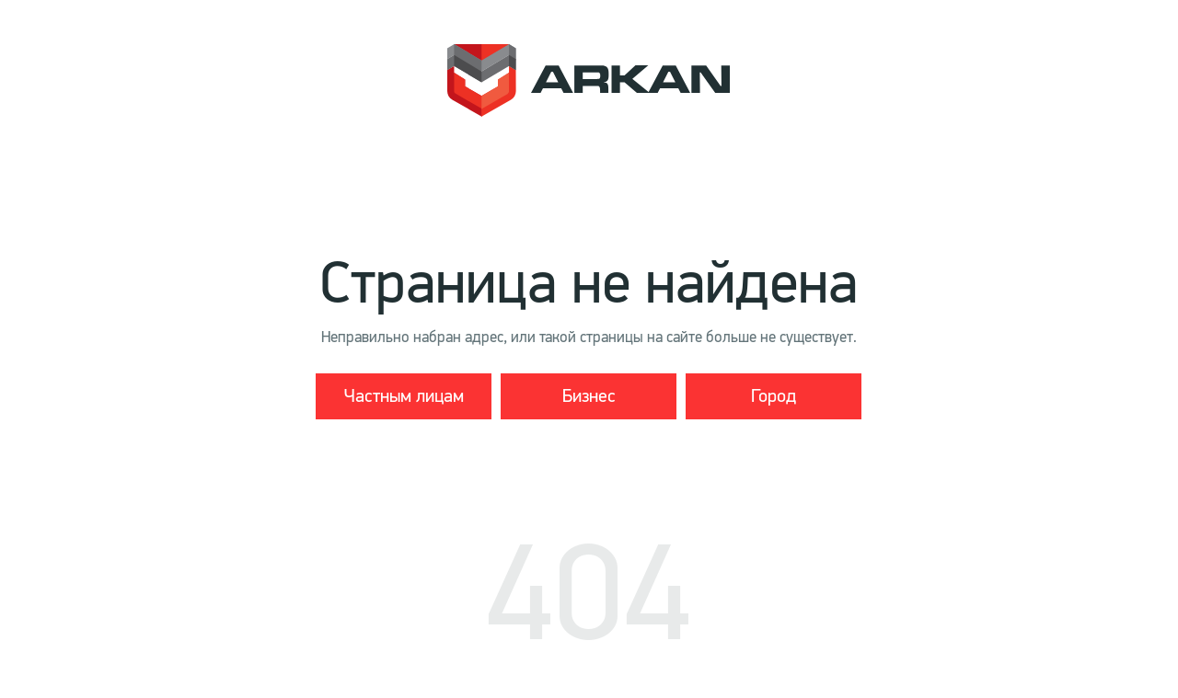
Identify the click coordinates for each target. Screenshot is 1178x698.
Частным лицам (404, 395)
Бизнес (589, 395)
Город (773, 395)
